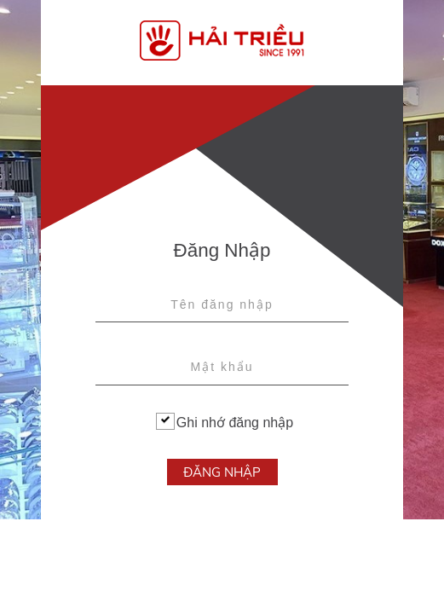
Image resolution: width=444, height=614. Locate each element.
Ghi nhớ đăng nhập (224, 421)
